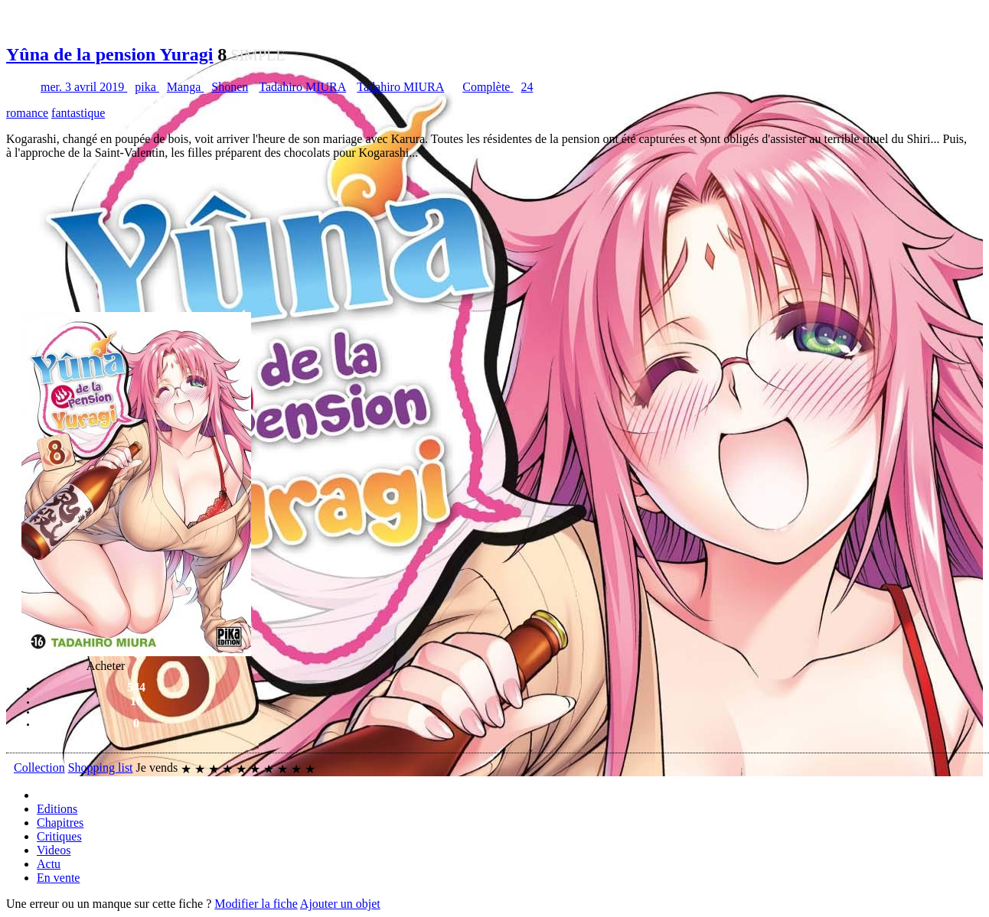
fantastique (78, 112)
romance (27, 112)
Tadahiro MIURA (302, 86)
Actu (48, 863)
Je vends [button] (157, 767)
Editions (57, 808)
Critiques (59, 836)
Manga (185, 86)
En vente (58, 877)
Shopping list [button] (100, 767)
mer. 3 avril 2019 (84, 86)
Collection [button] (39, 767)
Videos (53, 850)
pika (147, 86)
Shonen (229, 86)
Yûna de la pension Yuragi (109, 54)
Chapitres (60, 822)
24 (527, 86)
